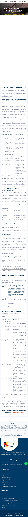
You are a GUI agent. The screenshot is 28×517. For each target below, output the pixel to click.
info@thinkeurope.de (22, 1)
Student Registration (7, 496)
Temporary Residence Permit (9, 486)
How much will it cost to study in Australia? (14, 14)
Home (14, 12)
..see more (19, 435)
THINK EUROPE (9, 512)
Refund (21, 515)
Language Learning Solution (9, 494)
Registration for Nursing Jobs (9, 505)
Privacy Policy (16, 515)
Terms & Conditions (9, 515)
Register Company (6, 482)
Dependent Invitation (7, 480)
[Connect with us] (14, 51)
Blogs (3, 507)
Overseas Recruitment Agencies (10, 500)
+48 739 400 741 (6, 1)
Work (3, 475)
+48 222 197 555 (13, 1)
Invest (3, 484)
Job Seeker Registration (8, 498)
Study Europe (5, 473)
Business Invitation (6, 477)
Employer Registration (7, 503)
